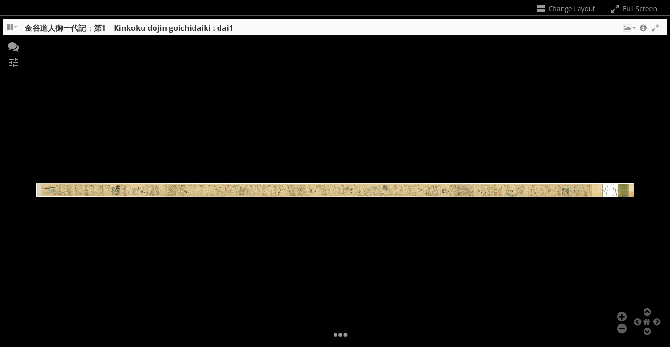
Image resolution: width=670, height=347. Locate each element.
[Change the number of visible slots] (12, 30)
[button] (628, 30)
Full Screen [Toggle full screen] (633, 8)
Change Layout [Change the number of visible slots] (565, 8)
